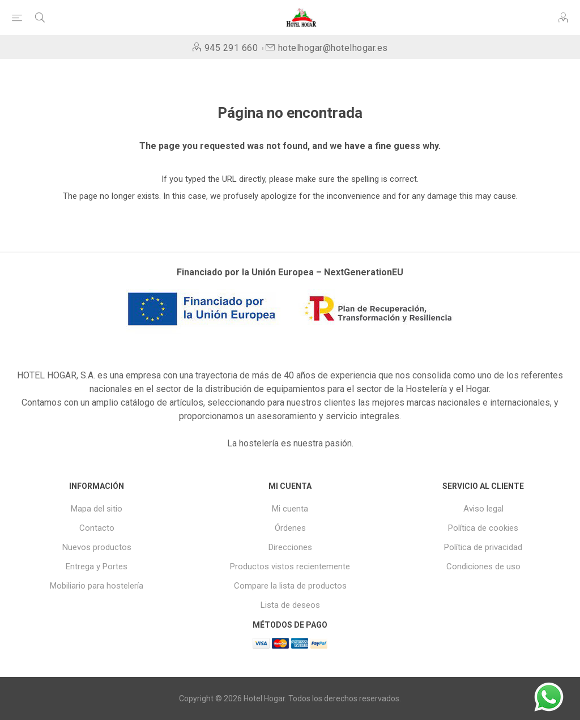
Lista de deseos (290, 605)
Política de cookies (483, 528)
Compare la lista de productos (290, 586)
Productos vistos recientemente (290, 566)
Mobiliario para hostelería (96, 586)
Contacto (96, 528)
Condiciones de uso (483, 566)
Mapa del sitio (96, 509)
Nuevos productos (96, 547)
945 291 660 (231, 47)
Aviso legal (483, 509)
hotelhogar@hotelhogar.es (333, 47)
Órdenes (290, 528)
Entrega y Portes (96, 566)
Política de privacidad (483, 547)
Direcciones (290, 547)
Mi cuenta (290, 509)
